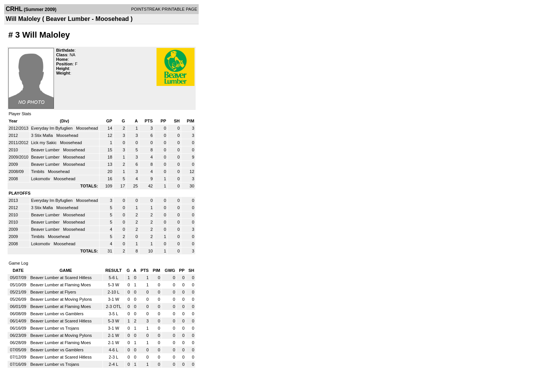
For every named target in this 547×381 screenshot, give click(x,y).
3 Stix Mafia (42, 135)
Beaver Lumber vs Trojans (54, 328)
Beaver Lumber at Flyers (53, 292)
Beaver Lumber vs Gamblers (57, 313)
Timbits (38, 171)
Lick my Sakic (44, 142)
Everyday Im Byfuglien (52, 128)
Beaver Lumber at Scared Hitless (61, 277)
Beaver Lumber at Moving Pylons (61, 299)
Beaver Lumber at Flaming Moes (60, 285)
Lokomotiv (41, 178)
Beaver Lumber (46, 150)
